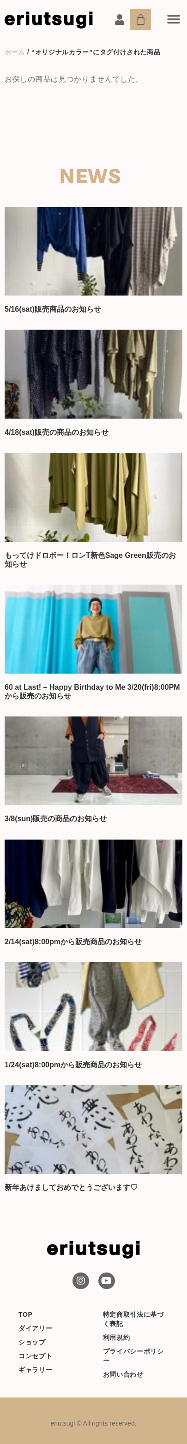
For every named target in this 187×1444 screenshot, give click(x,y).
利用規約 (116, 1337)
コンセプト (35, 1356)
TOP (25, 1314)
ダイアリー (35, 1328)
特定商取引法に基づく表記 (133, 1319)
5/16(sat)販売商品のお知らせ (53, 309)
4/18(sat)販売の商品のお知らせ (57, 432)
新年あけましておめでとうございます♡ (71, 1187)
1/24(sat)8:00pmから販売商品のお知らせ (73, 1065)
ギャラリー (35, 1369)
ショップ (32, 1342)
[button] (173, 19)
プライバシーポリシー (133, 1356)
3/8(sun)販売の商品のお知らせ (56, 819)
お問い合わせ (123, 1374)
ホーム (15, 52)
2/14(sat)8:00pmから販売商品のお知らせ (73, 942)
